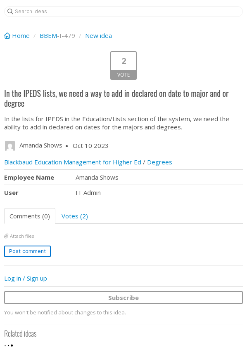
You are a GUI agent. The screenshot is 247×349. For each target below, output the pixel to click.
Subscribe (123, 297)
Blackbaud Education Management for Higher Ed (72, 162)
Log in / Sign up (25, 278)
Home (17, 35)
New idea (98, 35)
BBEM (48, 35)
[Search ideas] (123, 11)
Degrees (159, 162)
